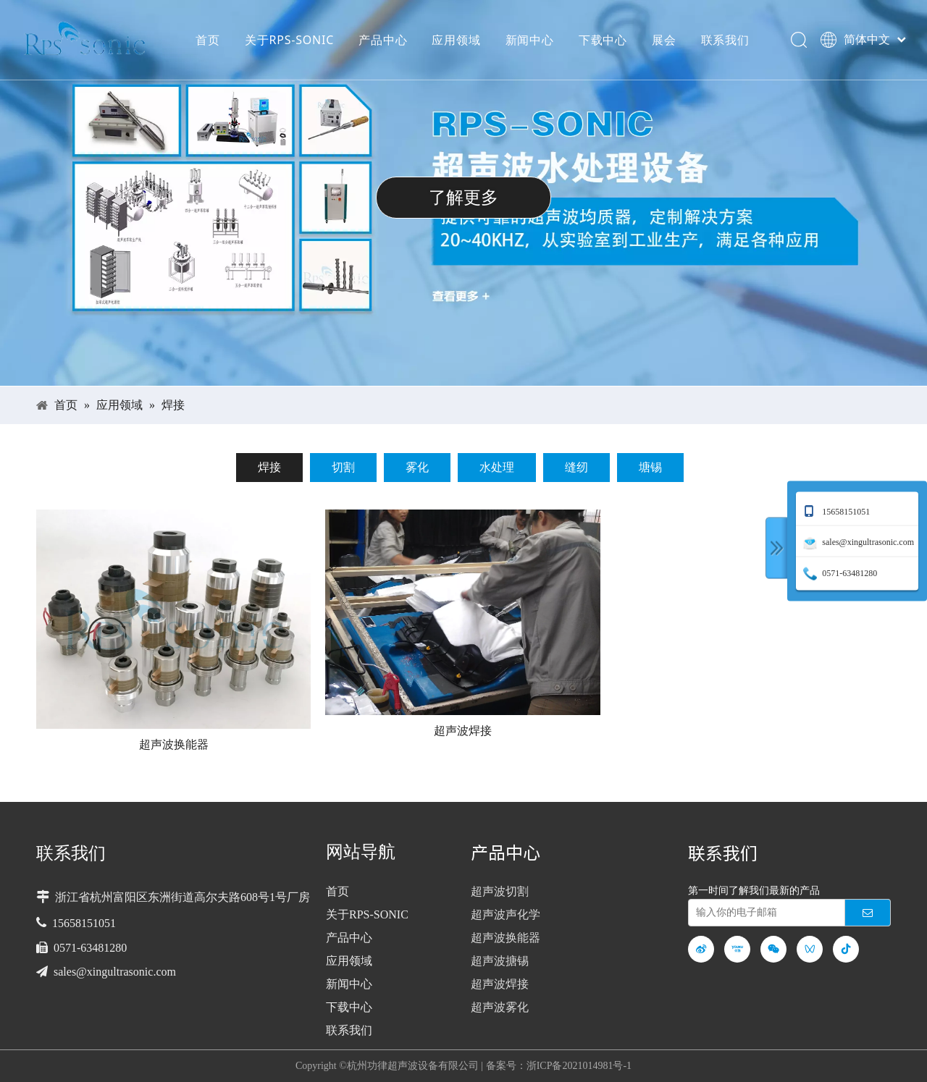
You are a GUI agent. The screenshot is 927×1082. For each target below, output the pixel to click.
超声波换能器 (174, 743)
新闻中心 (529, 40)
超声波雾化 (500, 1007)
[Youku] (737, 949)
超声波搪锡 (500, 961)
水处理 (496, 467)
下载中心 (602, 40)
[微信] (773, 949)
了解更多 (463, 197)
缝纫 (576, 467)
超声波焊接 (463, 730)
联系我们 (724, 40)
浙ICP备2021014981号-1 (579, 1065)
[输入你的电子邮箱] (763, 913)
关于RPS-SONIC (288, 40)
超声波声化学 (505, 914)
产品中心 (382, 40)
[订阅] (867, 912)
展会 (663, 40)
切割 (343, 467)
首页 (207, 40)
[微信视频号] (810, 949)
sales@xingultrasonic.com (115, 971)
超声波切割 (500, 891)
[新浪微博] (701, 949)
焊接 (269, 467)
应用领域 (455, 40)
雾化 (417, 467)
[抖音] (846, 949)
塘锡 (650, 467)
